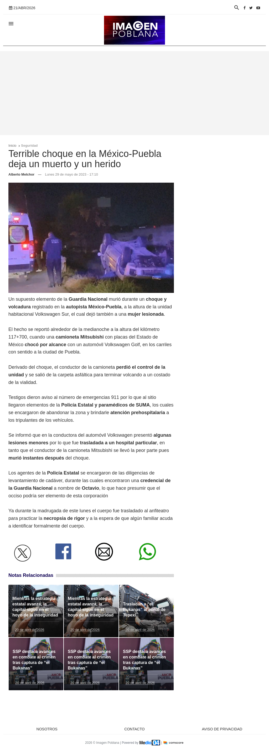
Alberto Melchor (21, 174)
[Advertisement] (134, 93)
